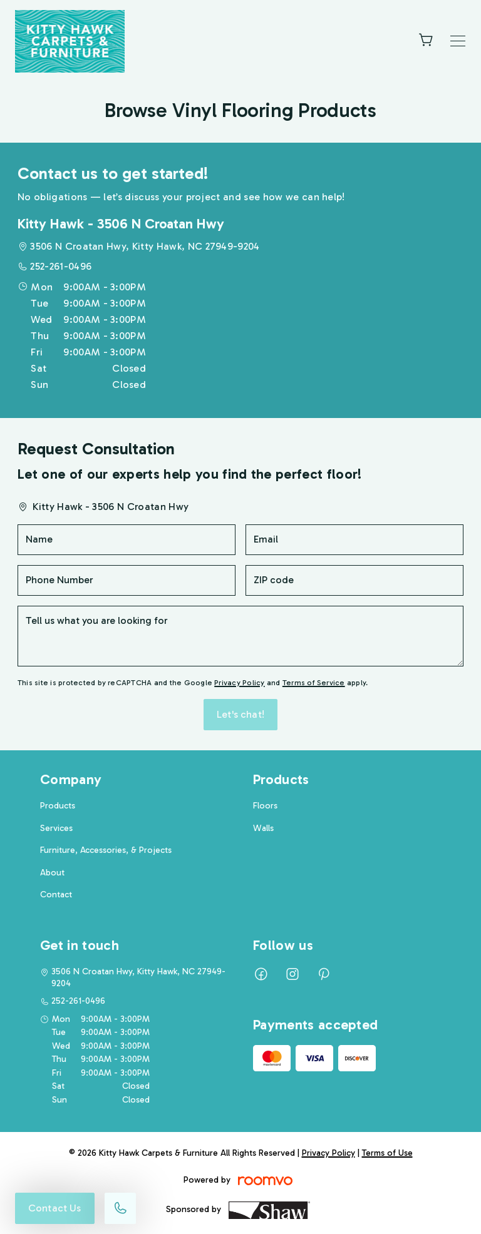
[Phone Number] (126, 580)
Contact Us (54, 1208)
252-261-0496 (60, 266)
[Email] (354, 539)
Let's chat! (240, 714)
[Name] (126, 539)
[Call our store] (120, 1208)
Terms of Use (387, 1153)
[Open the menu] (458, 41)
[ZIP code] (354, 580)
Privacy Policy (239, 682)
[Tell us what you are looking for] (240, 636)
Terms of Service (313, 682)
